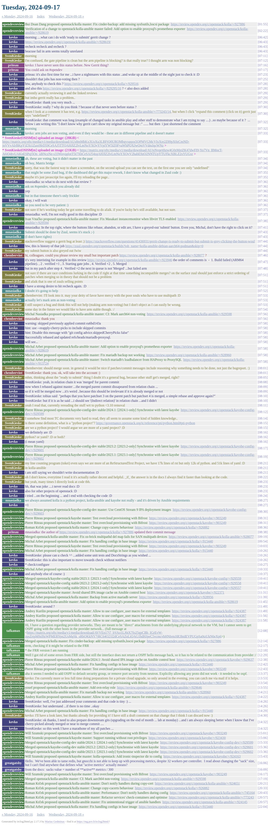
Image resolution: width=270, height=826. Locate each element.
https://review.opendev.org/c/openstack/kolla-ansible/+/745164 (212, 793)
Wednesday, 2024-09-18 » (66, 16)
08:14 (262, 418)
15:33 (262, 742)
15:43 (262, 756)
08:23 (262, 482)
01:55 (262, 24)
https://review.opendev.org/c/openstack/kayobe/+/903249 (187, 518)
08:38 (262, 532)
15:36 (262, 747)
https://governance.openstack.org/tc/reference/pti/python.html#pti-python (145, 423)
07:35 (262, 172)
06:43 (262, 42)
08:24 (262, 496)
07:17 (262, 70)
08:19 (262, 456)
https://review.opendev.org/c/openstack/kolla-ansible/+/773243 (211, 797)
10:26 (262, 550)
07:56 (262, 314)
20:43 (262, 793)
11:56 (262, 615)
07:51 (262, 275)
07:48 (262, 268)
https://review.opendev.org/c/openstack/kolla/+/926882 (172, 527)
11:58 (262, 620)
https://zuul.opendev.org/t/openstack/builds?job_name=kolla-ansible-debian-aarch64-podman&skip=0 (134, 246)
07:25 (262, 79)
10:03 (262, 546)
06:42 (262, 37)
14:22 (262, 697)
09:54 (262, 541)
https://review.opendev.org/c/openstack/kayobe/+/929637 (215, 659)
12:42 (262, 664)
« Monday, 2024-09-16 (17, 16)
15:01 (262, 733)
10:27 (262, 564)
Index (41, 16)
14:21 (262, 692)
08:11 (262, 405)
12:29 (262, 655)
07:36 (262, 182)
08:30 (262, 511)
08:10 (262, 396)
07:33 (262, 133)
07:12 (262, 60)
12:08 (262, 630)
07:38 (262, 221)
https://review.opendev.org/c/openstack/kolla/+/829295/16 (82, 88)
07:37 (262, 209)
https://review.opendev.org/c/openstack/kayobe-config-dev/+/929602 (206, 752)
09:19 (262, 536)
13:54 (262, 683)
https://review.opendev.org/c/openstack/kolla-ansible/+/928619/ (68, 42)
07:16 (262, 65)
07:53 (262, 295)
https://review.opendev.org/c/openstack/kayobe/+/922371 (185, 592)
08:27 (262, 500)
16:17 (262, 774)
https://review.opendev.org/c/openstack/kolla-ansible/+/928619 (195, 602)
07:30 (262, 107)
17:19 (262, 779)
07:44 (262, 241)
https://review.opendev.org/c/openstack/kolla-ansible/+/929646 (159, 687)
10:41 (262, 578)
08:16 (262, 432)
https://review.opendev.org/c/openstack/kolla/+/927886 (208, 24)
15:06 (262, 738)
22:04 (262, 806)
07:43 (262, 232)
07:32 (262, 122)
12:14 (262, 641)
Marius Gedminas (55, 821)
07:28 (262, 84)
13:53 (262, 678)
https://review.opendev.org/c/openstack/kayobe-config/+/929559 (197, 578)
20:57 (262, 797)
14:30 (262, 715)
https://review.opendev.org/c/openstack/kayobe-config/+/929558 (197, 583)
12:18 (262, 650)
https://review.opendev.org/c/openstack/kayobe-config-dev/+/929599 (206, 742)
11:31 (262, 592)
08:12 (262, 412)
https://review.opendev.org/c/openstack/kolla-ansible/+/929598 (189, 314)
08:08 (262, 382)
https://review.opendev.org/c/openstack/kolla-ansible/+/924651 (197, 783)
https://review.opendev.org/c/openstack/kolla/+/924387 (209, 611)
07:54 (262, 309)
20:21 (262, 783)
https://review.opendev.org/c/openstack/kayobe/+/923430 (187, 738)
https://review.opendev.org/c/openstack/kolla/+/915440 (176, 541)
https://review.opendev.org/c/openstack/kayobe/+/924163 (202, 756)
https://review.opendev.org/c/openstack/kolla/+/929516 (101, 84)
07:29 (262, 93)
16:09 (262, 769)
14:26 (262, 701)
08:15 (262, 423)
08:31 (262, 518)
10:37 (262, 574)
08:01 (262, 368)
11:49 (262, 606)
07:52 (262, 291)
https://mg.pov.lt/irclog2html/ (93, 821)
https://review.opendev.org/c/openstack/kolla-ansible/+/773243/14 (126, 111)
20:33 (262, 788)
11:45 (262, 602)
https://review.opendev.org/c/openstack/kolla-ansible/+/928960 (188, 355)
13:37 (262, 673)
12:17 (262, 645)
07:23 (262, 74)
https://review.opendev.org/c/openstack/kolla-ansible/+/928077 (161, 255)
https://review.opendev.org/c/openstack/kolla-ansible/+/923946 (129, 260)
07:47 (262, 262)
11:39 (262, 597)
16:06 (262, 763)
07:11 (262, 56)
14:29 (262, 711)
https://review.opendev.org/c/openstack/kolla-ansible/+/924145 (204, 802)
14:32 (262, 722)
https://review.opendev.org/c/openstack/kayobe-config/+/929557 (197, 588)
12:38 (262, 659)
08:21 (262, 463)
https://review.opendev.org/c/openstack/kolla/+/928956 (176, 597)
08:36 (262, 527)
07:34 (262, 158)
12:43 (262, 669)
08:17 (262, 448)
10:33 (262, 569)
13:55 (262, 687)
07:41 (262, 227)
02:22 (262, 31)
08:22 (262, 477)
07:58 (262, 323)
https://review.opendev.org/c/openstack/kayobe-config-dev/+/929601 (206, 747)
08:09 (262, 386)
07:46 (262, 255)
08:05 (262, 377)
